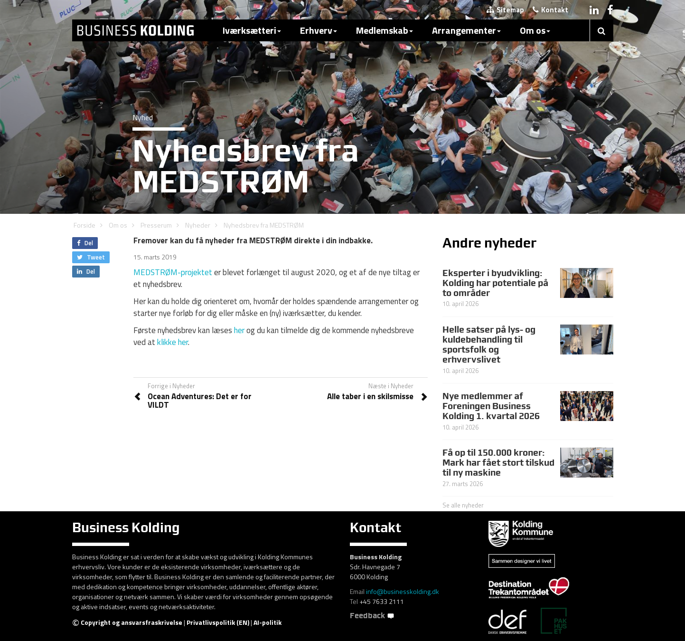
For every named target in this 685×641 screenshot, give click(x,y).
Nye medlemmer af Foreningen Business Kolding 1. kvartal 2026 (491, 406)
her (239, 330)
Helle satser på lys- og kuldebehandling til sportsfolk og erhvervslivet (488, 344)
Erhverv (318, 30)
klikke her (172, 342)
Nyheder (197, 225)
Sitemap (505, 9)
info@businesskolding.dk (402, 591)
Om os (535, 30)
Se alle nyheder (463, 505)
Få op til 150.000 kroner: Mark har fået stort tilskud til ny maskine (498, 462)
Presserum (156, 225)
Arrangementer (466, 30)
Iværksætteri (252, 30)
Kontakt (550, 9)
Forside (84, 225)
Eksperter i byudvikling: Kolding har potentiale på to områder (495, 283)
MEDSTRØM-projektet (172, 272)
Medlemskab (384, 30)
